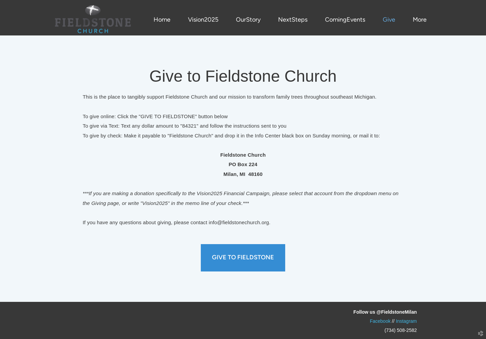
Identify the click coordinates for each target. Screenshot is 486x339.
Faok (380, 321)
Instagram (406, 321)
